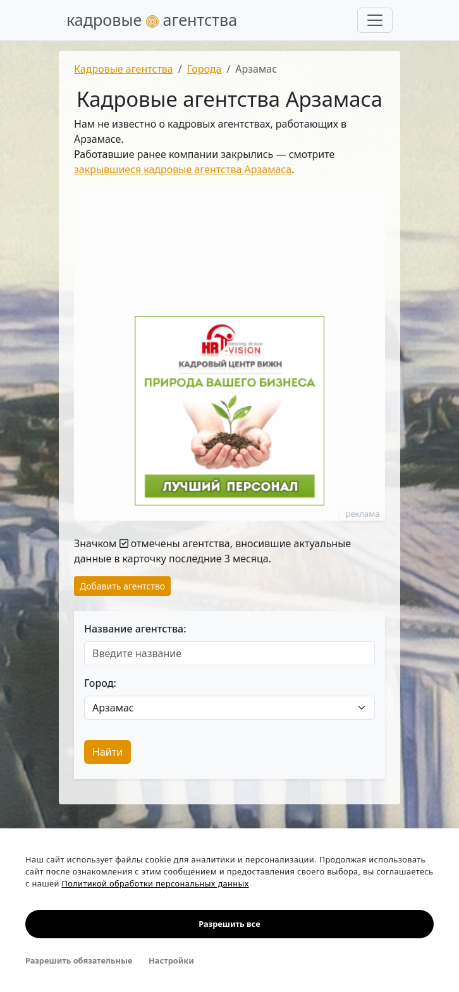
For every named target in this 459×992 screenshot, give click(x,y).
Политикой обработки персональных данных (154, 883)
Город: (100, 683)
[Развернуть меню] (375, 20)
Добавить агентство (122, 586)
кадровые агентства (151, 19)
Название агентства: (135, 629)
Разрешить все (229, 923)
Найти (107, 752)
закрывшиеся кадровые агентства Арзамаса (182, 169)
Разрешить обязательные (78, 960)
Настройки (171, 960)
